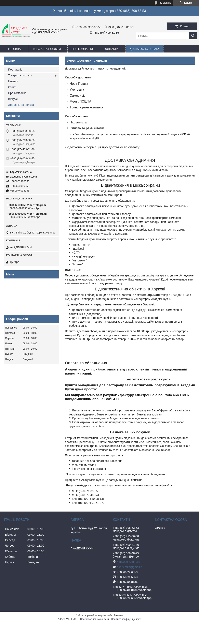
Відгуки (13, 99)
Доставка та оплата (144, 48)
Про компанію (82, 48)
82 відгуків (165, 2)
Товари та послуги (47, 48)
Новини (13, 81)
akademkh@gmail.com (23, 176)
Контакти (111, 48)
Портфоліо (15, 69)
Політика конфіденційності (126, 619)
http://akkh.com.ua (21, 171)
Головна (14, 48)
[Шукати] (193, 35)
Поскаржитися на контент (94, 619)
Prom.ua (118, 615)
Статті (12, 87)
